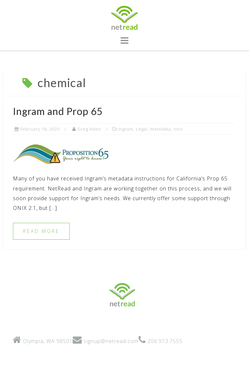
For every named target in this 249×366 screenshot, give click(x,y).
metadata (160, 129)
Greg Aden (89, 129)
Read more (41, 231)
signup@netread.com (111, 341)
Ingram (125, 129)
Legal (142, 129)
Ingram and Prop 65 (57, 111)
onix (178, 129)
